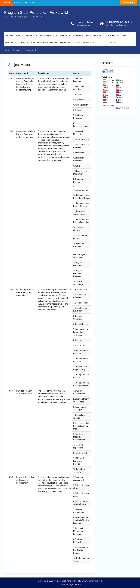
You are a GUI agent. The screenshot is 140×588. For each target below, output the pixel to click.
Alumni (124, 35)
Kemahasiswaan (47, 35)
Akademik (30, 35)
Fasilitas (63, 35)
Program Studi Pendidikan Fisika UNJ (36, 12)
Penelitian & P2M (93, 35)
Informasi (111, 35)
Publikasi (77, 35)
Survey (22, 42)
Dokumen (9, 42)
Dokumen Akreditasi (83, 42)
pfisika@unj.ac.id (84, 25)
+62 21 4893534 (86, 21)
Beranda (9, 35)
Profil (18, 35)
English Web (65, 42)
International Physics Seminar (44, 42)
